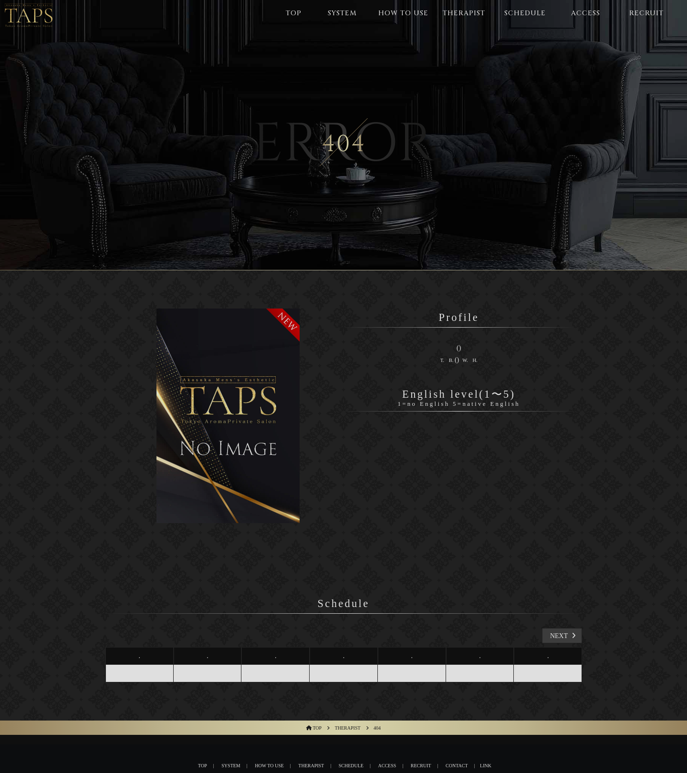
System (230, 765)
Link (485, 765)
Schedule (351, 765)
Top (202, 765)
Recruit (421, 765)
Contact (457, 765)
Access (387, 765)
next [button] (564, 635)
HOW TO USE (269, 765)
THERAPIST (311, 765)
